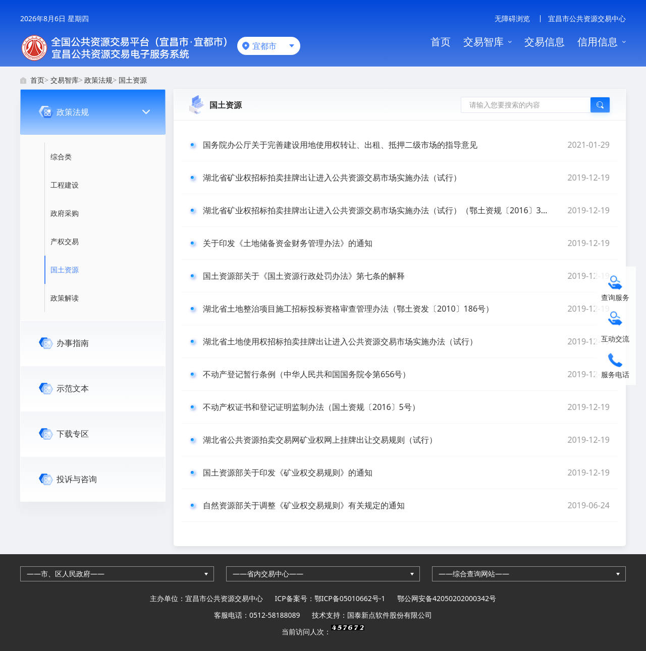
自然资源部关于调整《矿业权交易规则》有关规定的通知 (406, 505)
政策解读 (64, 298)
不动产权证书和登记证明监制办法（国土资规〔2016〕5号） (406, 407)
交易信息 (544, 41)
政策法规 (98, 80)
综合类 (61, 156)
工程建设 (64, 185)
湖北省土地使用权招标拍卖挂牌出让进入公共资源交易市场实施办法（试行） (406, 341)
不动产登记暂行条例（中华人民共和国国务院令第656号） (406, 374)
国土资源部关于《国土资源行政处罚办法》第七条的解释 (406, 276)
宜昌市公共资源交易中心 (587, 18)
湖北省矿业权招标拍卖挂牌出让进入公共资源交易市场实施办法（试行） (406, 177)
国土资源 (133, 80)
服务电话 (615, 374)
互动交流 (615, 338)
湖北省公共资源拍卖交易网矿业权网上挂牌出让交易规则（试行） (406, 440)
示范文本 (73, 388)
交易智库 (483, 41)
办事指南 (73, 342)
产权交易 (64, 241)
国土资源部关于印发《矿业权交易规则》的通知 (406, 472)
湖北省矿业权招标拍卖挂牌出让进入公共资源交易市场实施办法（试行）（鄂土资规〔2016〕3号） (406, 210)
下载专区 (73, 433)
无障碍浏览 (512, 18)
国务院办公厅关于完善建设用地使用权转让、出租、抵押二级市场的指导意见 (406, 145)
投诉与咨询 (77, 479)
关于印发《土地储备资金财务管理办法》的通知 (406, 243)
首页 (440, 41)
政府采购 (64, 213)
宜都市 (264, 45)
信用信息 (597, 41)
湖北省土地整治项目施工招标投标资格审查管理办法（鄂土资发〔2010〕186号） (406, 308)
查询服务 (615, 297)
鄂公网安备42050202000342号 (446, 598)
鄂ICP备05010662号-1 (350, 598)
